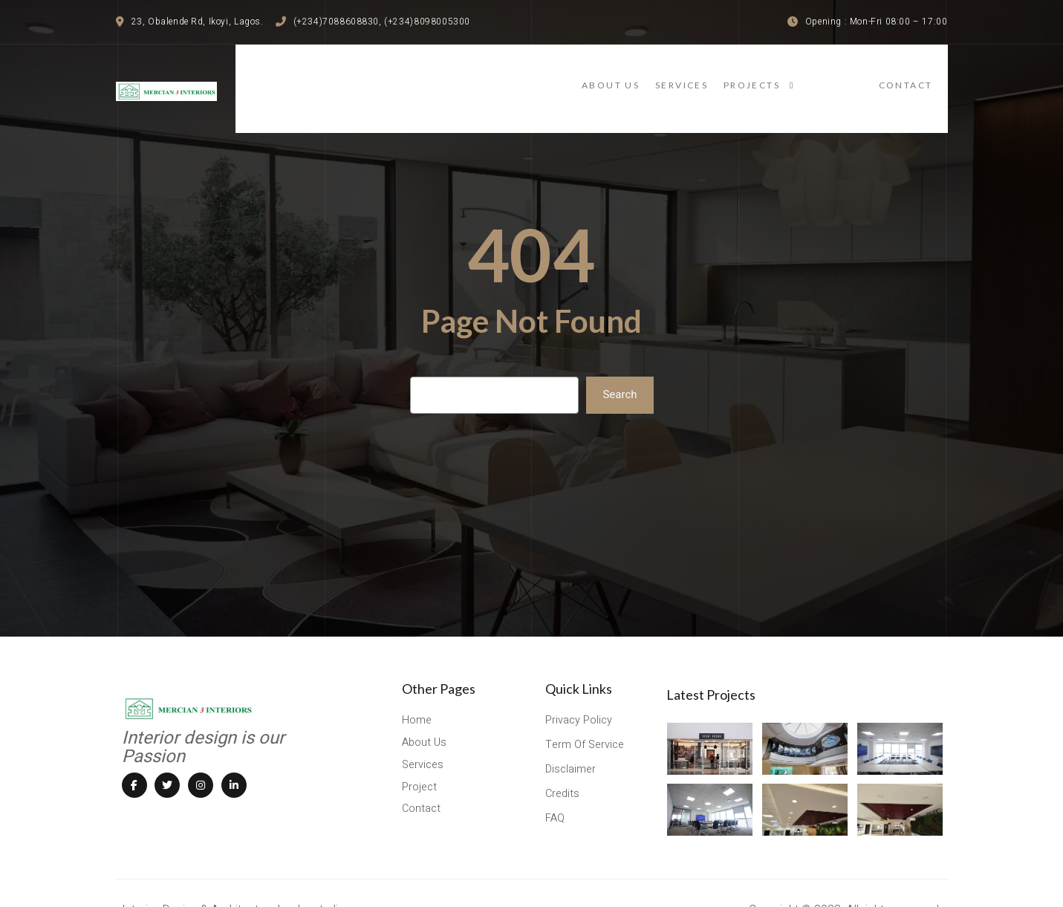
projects (831, 76)
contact (921, 76)
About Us (657, 76)
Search (619, 371)
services (741, 76)
